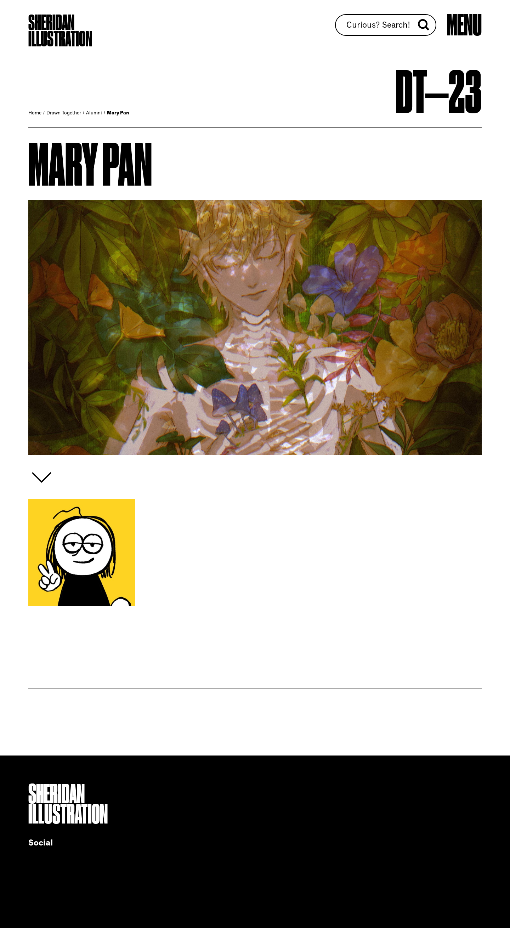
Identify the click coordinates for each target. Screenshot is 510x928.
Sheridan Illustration (60, 31)
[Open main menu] (464, 25)
